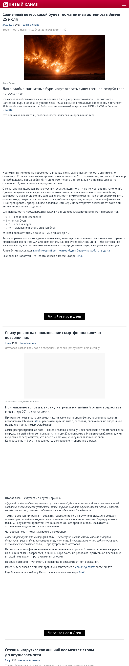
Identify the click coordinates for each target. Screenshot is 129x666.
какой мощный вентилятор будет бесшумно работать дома (71, 250)
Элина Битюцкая (31, 24)
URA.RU (7, 110)
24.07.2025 (8, 24)
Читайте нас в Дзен (64, 316)
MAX (79, 256)
